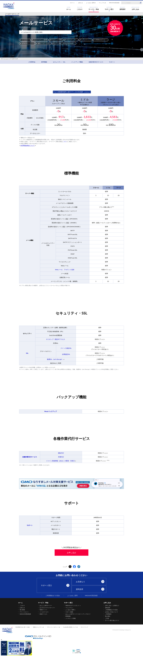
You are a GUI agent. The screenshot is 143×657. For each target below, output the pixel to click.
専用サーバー (43, 609)
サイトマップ (84, 627)
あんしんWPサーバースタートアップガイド (78, 614)
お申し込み (135, 8)
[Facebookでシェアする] (74, 566)
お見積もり (89, 581)
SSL (27, 353)
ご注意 (107, 618)
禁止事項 (107, 616)
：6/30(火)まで (72, 92)
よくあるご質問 (90, 2)
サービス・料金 (94, 8)
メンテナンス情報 (70, 618)
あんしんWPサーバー (46, 605)
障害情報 (68, 616)
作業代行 (61, 457)
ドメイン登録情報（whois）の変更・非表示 (60, 461)
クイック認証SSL (66, 348)
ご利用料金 (31, 62)
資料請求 (122, 8)
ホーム (68, 8)
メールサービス (44, 612)
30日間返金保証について (27, 145)
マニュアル (102, 2)
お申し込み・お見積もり (112, 605)
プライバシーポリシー (53, 627)
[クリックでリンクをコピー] (78, 566)
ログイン (72, 2)
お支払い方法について (111, 612)
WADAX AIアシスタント (72, 605)
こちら (65, 141)
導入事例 (22, 609)
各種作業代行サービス (96, 62)
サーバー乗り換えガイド (112, 620)
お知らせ (80, 2)
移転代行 (61, 453)
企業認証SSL (66, 354)
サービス (6, 58)
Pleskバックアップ (50, 411)
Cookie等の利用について (69, 627)
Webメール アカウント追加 (64, 269)
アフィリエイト (24, 612)
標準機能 (44, 62)
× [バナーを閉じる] (1, 639)
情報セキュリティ (37, 627)
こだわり (80, 8)
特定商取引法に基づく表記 (23, 627)
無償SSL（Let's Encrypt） (55, 359)
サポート (112, 62)
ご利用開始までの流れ (52, 595)
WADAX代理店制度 (114, 2)
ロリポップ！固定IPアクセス (55, 339)
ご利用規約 (108, 614)
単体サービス (43, 614)
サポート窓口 (109, 8)
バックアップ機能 (77, 62)
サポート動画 (69, 612)
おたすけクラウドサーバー (47, 607)
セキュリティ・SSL (59, 62)
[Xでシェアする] (70, 566)
